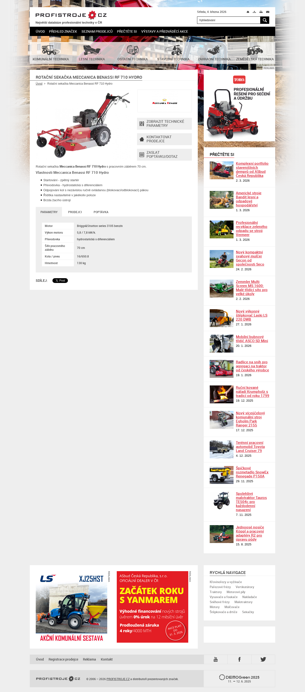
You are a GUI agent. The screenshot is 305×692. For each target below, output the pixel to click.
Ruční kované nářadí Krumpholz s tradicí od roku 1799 (252, 391)
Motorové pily (236, 592)
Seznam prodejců (97, 31)
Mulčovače (231, 607)
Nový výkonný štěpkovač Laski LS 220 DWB (251, 315)
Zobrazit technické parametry (161, 124)
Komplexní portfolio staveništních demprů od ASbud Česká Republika (252, 169)
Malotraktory (243, 602)
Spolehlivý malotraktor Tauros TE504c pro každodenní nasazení (251, 501)
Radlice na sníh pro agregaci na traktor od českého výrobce (252, 365)
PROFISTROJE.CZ (71, 15)
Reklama (89, 659)
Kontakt (107, 659)
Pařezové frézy (220, 587)
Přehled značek (63, 31)
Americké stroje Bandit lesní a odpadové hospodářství (248, 198)
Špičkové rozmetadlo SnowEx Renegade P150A (252, 472)
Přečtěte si (127, 31)
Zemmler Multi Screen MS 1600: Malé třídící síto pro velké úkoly (252, 287)
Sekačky (248, 612)
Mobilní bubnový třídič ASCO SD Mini (252, 338)
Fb (240, 659)
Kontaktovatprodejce (155, 139)
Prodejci (75, 212)
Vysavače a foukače (224, 597)
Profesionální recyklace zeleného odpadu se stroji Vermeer (251, 228)
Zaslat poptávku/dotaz (158, 155)
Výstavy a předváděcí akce (164, 31)
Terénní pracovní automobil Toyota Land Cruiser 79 (250, 446)
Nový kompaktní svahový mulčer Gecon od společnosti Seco (250, 258)
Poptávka (101, 212)
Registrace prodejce (63, 659)
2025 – (239, 678)
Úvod (40, 31)
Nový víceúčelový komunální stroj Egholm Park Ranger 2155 (250, 418)
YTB (217, 659)
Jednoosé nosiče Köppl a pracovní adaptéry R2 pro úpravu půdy (250, 533)
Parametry (49, 212)
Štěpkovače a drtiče (223, 612)
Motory (215, 607)
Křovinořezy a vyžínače (226, 582)
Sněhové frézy (220, 602)
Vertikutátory (245, 587)
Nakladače (249, 597)
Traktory (216, 592)
